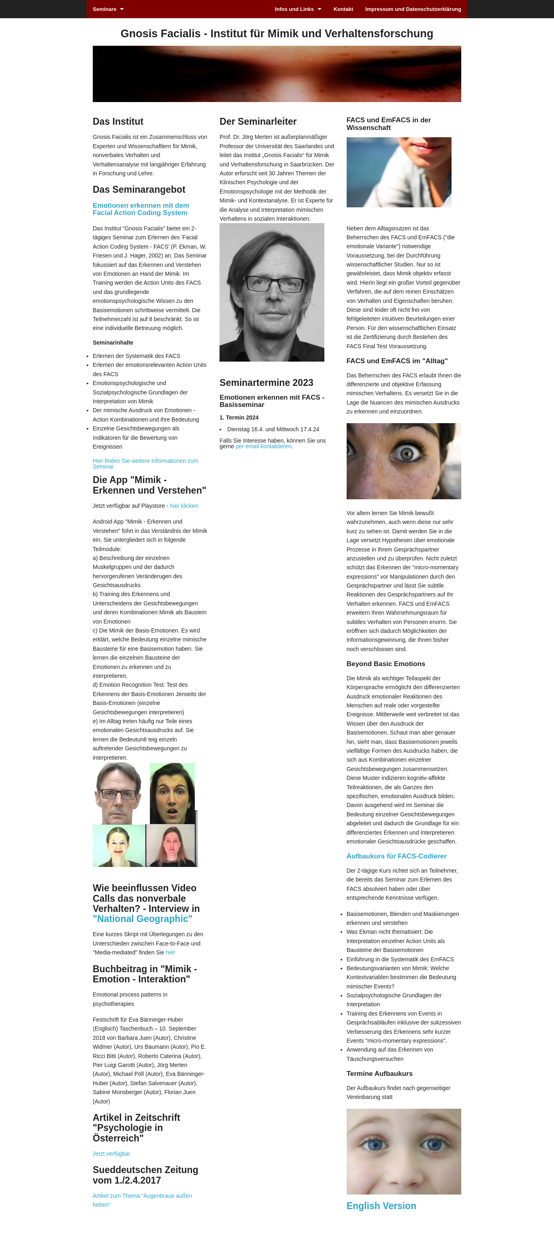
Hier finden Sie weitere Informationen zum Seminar (145, 464)
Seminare (105, 9)
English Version (382, 1206)
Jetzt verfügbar (111, 1153)
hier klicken (184, 506)
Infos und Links (294, 9)
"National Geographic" (143, 919)
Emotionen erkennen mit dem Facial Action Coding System (141, 209)
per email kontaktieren (264, 446)
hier (170, 952)
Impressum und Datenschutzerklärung (413, 9)
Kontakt (343, 9)
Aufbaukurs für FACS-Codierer (397, 856)
